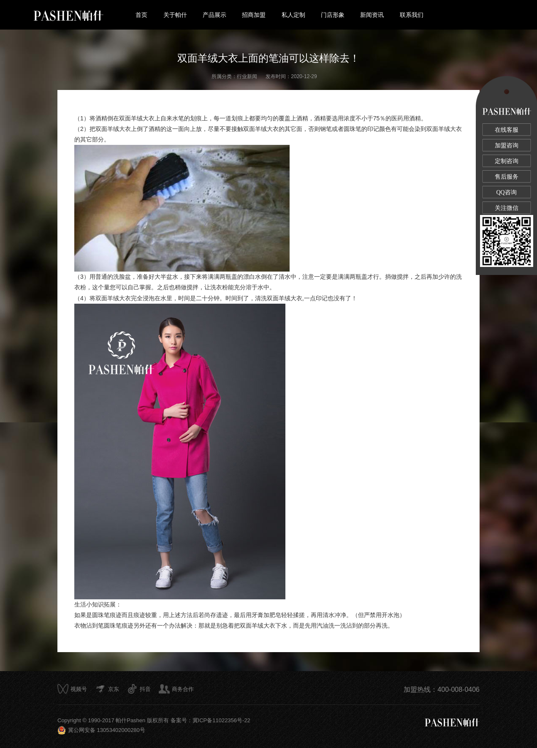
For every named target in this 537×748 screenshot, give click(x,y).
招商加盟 (254, 14)
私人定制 (293, 14)
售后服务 (506, 177)
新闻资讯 (372, 14)
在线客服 (506, 130)
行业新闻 (247, 76)
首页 (141, 14)
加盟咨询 (506, 145)
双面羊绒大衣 (137, 118)
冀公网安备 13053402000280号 (101, 730)
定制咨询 (506, 161)
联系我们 (411, 14)
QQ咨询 (506, 192)
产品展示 (214, 14)
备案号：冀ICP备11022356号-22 (210, 720)
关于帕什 (175, 14)
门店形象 (332, 14)
